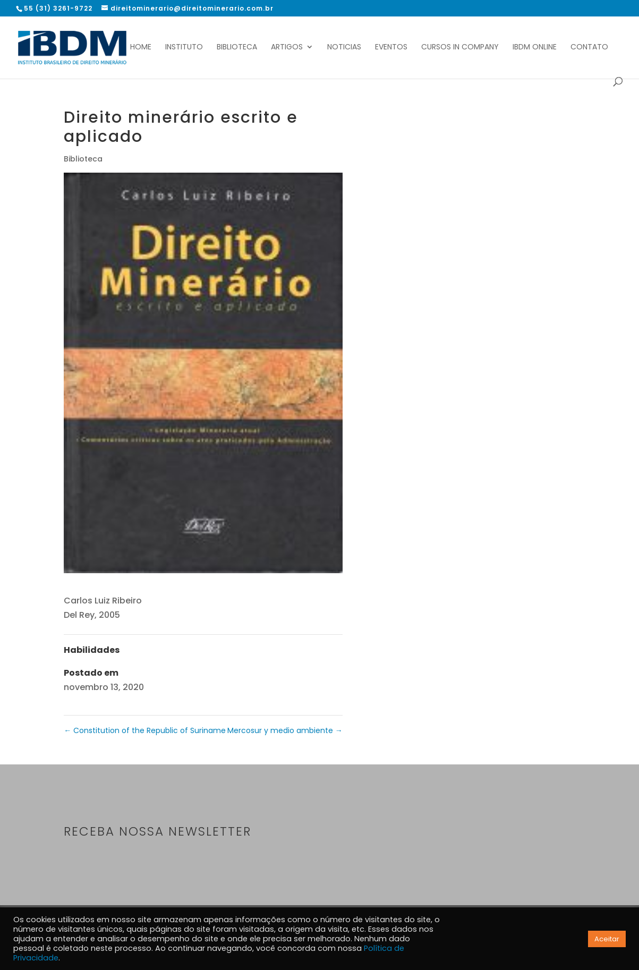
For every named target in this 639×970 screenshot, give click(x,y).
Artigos (287, 47)
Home (140, 47)
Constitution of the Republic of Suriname (145, 730)
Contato (589, 47)
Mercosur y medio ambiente (285, 730)
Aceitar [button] (606, 939)
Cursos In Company (460, 47)
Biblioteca (237, 47)
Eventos (391, 47)
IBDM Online (535, 47)
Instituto (184, 47)
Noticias (344, 47)
